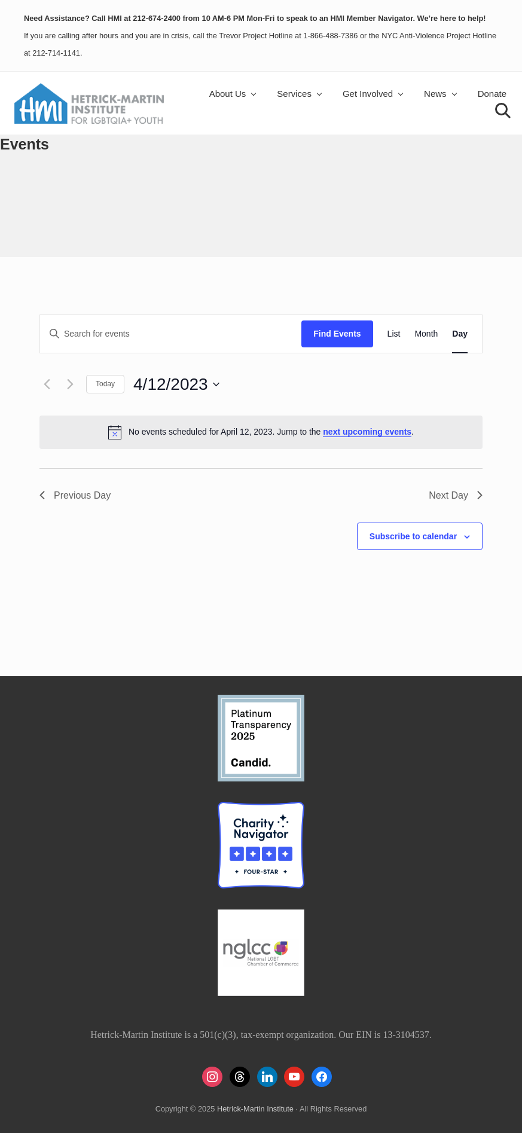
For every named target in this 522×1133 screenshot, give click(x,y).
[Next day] (70, 384)
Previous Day (75, 495)
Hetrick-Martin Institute (255, 1108)
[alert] (261, 432)
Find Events (337, 333)
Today (105, 384)
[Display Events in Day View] (460, 334)
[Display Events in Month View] (426, 334)
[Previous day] (46, 384)
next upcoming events (367, 431)
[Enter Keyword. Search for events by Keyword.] (170, 334)
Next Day (456, 495)
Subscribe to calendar (413, 536)
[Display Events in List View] (394, 334)
